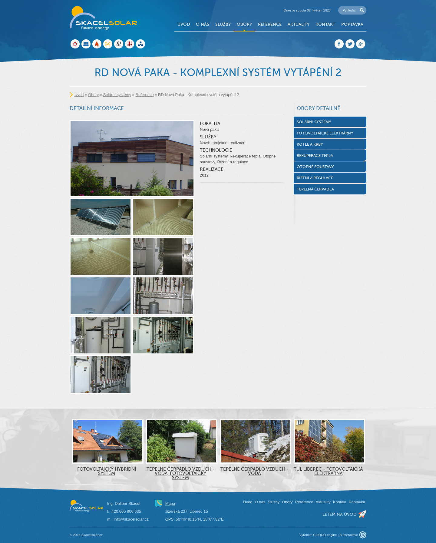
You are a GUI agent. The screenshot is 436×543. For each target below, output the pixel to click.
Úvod (183, 24)
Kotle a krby (310, 144)
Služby (223, 24)
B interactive (348, 535)
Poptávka (352, 24)
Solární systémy (117, 94)
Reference (270, 24)
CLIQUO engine (325, 535)
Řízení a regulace (315, 178)
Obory (244, 24)
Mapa (170, 503)
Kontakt (325, 24)
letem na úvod (339, 514)
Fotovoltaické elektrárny (325, 133)
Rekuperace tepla (315, 155)
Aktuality (298, 24)
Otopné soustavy (315, 166)
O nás (202, 24)
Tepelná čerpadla (315, 189)
